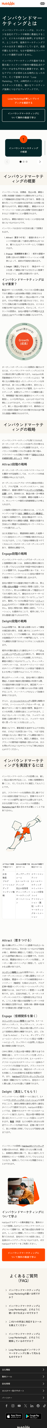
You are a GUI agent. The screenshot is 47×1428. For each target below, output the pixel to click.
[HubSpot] (8, 3)
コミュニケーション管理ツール (16, 1020)
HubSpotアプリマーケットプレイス (28, 1076)
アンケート (19, 653)
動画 (12, 1121)
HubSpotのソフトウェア (33, 1145)
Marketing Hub (8, 806)
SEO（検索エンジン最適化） (31, 513)
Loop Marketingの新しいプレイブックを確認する (23, 100)
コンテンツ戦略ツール (12, 972)
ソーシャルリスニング (20, 700)
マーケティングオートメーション (23, 1100)
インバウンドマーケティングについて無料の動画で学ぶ (23, 115)
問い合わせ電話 (11, 586)
